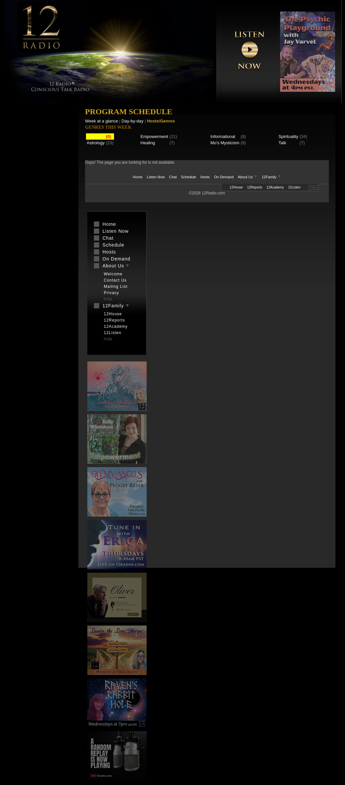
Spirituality (288, 136)
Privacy (111, 292)
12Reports (254, 187)
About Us (248, 177)
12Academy (275, 187)
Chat (173, 177)
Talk (282, 142)
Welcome (113, 274)
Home (137, 177)
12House (236, 187)
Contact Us (115, 280)
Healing (147, 142)
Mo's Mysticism (225, 142)
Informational (223, 136)
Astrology (95, 142)
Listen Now (156, 177)
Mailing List (116, 286)
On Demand (223, 177)
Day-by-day (132, 121)
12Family (271, 177)
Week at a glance (101, 121)
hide (313, 187)
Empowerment (154, 136)
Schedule (188, 177)
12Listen (294, 187)
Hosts (205, 177)
